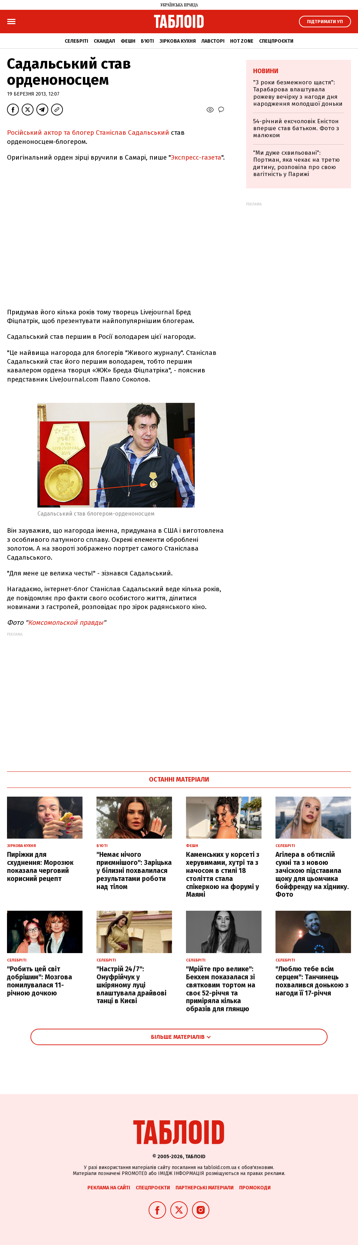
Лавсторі (212, 41)
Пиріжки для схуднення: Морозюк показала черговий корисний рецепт (40, 866)
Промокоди (255, 1188)
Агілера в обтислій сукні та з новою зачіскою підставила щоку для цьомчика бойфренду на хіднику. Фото (312, 874)
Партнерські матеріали (205, 1188)
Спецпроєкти (276, 41)
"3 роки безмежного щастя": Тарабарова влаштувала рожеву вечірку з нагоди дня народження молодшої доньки (298, 93)
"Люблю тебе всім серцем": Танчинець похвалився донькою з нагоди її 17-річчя (312, 981)
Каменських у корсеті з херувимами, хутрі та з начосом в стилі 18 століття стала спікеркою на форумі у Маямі (222, 874)
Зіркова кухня (177, 41)
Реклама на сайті (108, 1188)
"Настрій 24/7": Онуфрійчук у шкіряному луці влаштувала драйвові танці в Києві (131, 985)
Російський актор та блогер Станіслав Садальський (89, 132)
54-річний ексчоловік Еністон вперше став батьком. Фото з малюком (296, 128)
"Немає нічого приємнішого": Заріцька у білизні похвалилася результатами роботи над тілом (134, 870)
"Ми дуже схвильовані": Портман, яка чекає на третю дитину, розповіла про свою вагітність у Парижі (296, 163)
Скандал (104, 41)
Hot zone (241, 41)
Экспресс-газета (196, 157)
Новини (265, 71)
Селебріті (76, 41)
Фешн (128, 41)
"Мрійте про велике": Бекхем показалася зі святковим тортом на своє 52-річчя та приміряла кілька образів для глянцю (220, 989)
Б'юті (147, 41)
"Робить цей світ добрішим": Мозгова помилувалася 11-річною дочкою (39, 981)
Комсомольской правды (65, 622)
